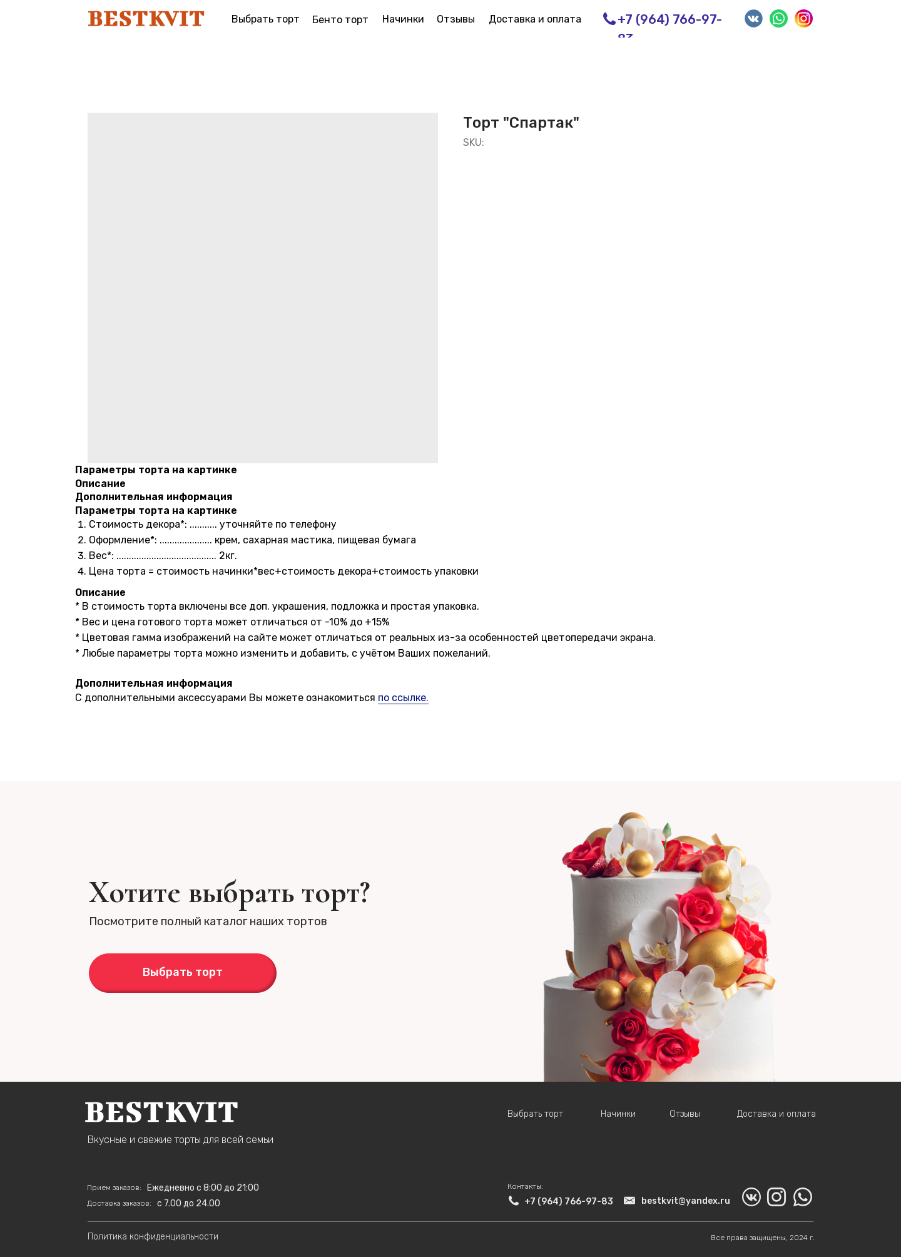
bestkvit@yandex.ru (685, 1201)
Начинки (403, 19)
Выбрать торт (266, 19)
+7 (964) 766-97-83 (568, 1201)
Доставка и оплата (535, 19)
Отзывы (456, 19)
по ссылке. (403, 698)
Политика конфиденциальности (153, 1236)
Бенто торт (340, 20)
